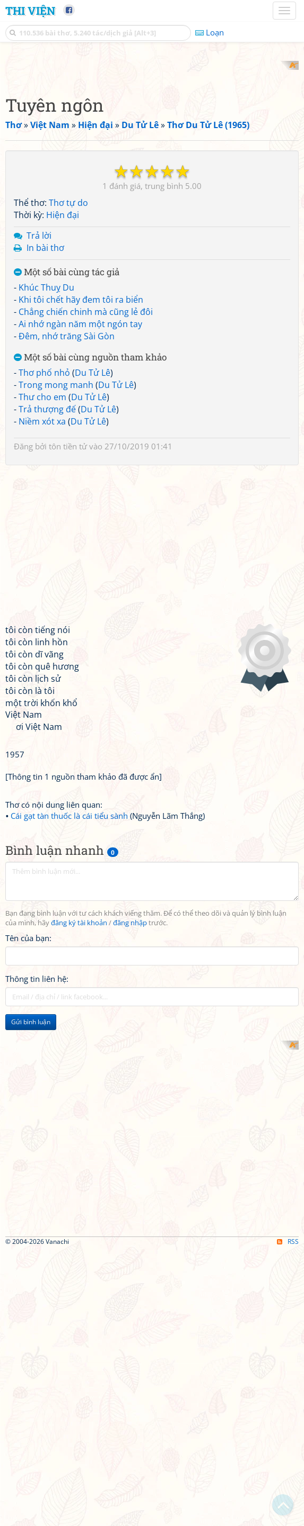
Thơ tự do (68, 341)
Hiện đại (62, 353)
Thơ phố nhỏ (44, 511)
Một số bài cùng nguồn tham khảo (90, 496)
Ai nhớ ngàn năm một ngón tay (80, 462)
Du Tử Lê (92, 511)
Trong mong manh (56, 523)
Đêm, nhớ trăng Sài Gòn (67, 474)
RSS (288, 1516)
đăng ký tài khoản (79, 1061)
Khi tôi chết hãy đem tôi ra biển (81, 438)
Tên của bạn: (28, 1076)
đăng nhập (130, 1061)
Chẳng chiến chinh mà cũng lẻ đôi (86, 450)
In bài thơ (45, 386)
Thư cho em (42, 535)
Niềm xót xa (42, 559)
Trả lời (39, 374)
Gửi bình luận (30, 1159)
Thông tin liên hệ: (36, 1117)
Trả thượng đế (47, 547)
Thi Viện (30, 10)
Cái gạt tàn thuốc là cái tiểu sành (69, 954)
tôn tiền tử (68, 585)
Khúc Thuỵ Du (46, 426)
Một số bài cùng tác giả (66, 410)
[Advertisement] (152, 135)
